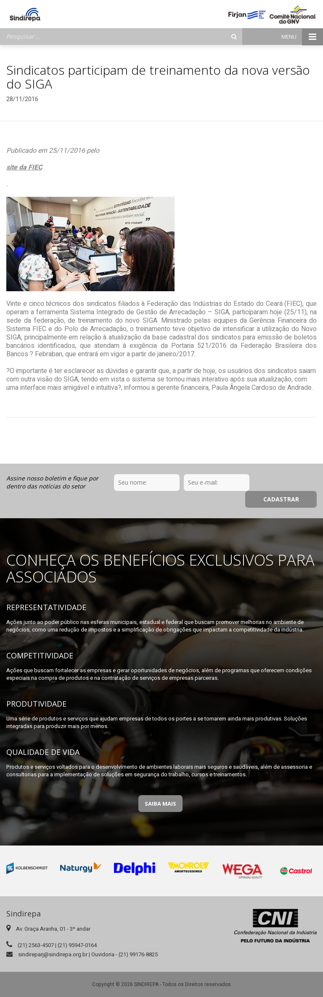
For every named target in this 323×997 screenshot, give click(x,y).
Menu (302, 37)
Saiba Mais (160, 787)
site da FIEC (24, 167)
